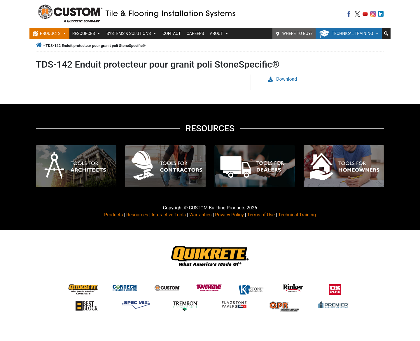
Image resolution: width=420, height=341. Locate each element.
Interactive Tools (169, 215)
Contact (171, 33)
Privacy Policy (229, 215)
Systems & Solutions (131, 33)
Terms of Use (261, 215)
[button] (386, 33)
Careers (195, 33)
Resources (86, 33)
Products (53, 33)
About (219, 33)
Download (282, 79)
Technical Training (355, 33)
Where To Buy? (297, 33)
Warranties (200, 215)
